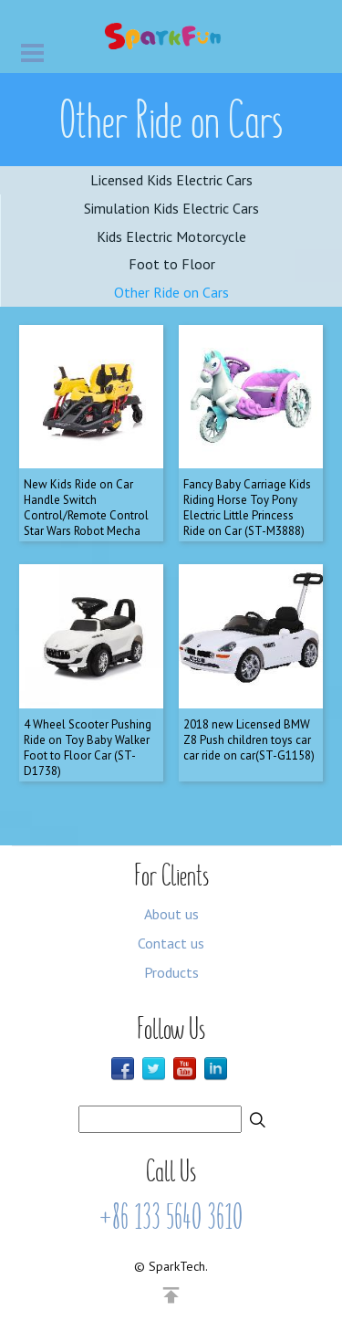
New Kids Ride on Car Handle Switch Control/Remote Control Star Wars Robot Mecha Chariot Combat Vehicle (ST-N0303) (86, 523)
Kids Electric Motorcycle (171, 236)
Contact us (171, 943)
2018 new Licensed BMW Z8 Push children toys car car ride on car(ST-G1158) (249, 740)
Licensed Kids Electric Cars (171, 180)
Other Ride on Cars (171, 292)
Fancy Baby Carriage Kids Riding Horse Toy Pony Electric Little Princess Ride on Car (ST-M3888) (247, 508)
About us (171, 914)
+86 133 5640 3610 (171, 1217)
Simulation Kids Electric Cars (171, 208)
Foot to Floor (172, 264)
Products (171, 972)
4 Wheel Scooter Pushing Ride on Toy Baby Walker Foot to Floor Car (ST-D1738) (87, 748)
